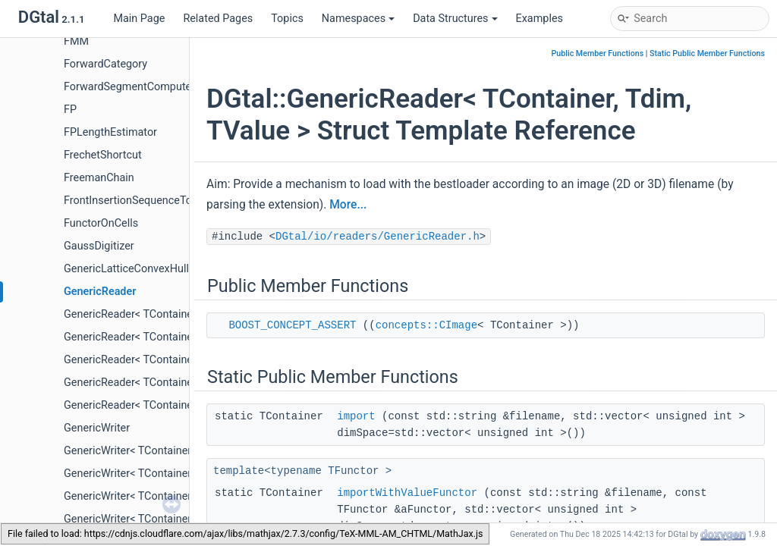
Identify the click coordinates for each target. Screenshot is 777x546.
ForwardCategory (105, 64)
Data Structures (455, 18)
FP (70, 109)
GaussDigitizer (99, 246)
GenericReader (100, 291)
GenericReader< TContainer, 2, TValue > (158, 337)
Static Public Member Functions (707, 53)
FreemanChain (99, 177)
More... (347, 205)
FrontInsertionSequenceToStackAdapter (161, 200)
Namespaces (358, 18)
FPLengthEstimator (110, 132)
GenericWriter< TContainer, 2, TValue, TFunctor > (180, 473)
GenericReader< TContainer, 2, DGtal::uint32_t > (177, 314)
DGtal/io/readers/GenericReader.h (377, 237)
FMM (76, 41)
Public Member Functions (598, 53)
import (356, 416)
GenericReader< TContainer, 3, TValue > (158, 405)
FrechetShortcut (103, 155)
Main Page (139, 18)
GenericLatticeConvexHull (126, 268)
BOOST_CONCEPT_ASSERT (292, 325)
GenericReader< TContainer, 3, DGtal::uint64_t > (177, 382)
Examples (539, 18)
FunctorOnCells (101, 223)
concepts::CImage (426, 325)
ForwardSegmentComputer (129, 86)
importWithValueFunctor (407, 493)
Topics (287, 18)
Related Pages (218, 18)
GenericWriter (97, 428)
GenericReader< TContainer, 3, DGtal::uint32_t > (177, 359)
